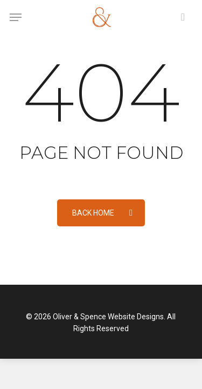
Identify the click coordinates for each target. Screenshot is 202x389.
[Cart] (180, 17)
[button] (16, 17)
